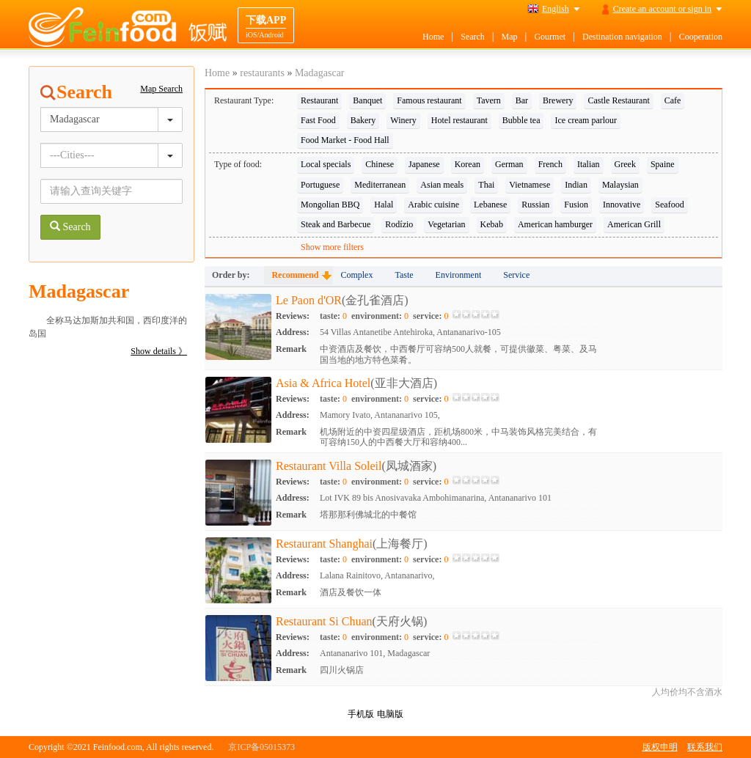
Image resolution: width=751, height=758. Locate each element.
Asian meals (442, 185)
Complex (356, 275)
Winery (403, 120)
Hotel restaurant (459, 120)
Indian (576, 185)
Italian (588, 164)
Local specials (326, 164)
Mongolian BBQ (330, 204)
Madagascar (320, 72)
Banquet (367, 100)
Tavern (489, 100)
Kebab (491, 224)
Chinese (379, 164)
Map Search (161, 89)
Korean (467, 164)
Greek (625, 164)
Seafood (669, 204)
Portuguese (320, 185)
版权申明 (660, 747)
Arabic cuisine (433, 204)
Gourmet (549, 37)
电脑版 (390, 714)
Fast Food (318, 120)
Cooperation (700, 37)
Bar (522, 100)
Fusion (576, 204)
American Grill (634, 224)
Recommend (294, 275)
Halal (383, 204)
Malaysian (620, 185)
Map (510, 37)
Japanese (424, 164)
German (509, 164)
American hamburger (555, 224)
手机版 (361, 714)
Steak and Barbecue (335, 224)
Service (516, 275)
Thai (486, 185)
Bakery (363, 120)
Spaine (663, 164)
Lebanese (490, 204)
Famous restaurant (429, 100)
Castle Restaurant (618, 100)
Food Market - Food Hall (345, 140)
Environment (459, 275)
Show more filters (332, 247)
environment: (380, 316)
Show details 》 (159, 351)
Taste (404, 275)
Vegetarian (446, 224)
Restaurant (319, 100)
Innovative (621, 204)
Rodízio (399, 224)
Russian (535, 204)
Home (433, 37)
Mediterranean (380, 185)
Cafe (672, 100)
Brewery (558, 100)
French (550, 164)
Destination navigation (622, 37)
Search (473, 37)
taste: (333, 316)
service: (430, 316)
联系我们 (704, 747)
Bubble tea (521, 120)
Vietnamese (529, 185)
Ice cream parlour (585, 120)
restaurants (262, 72)
